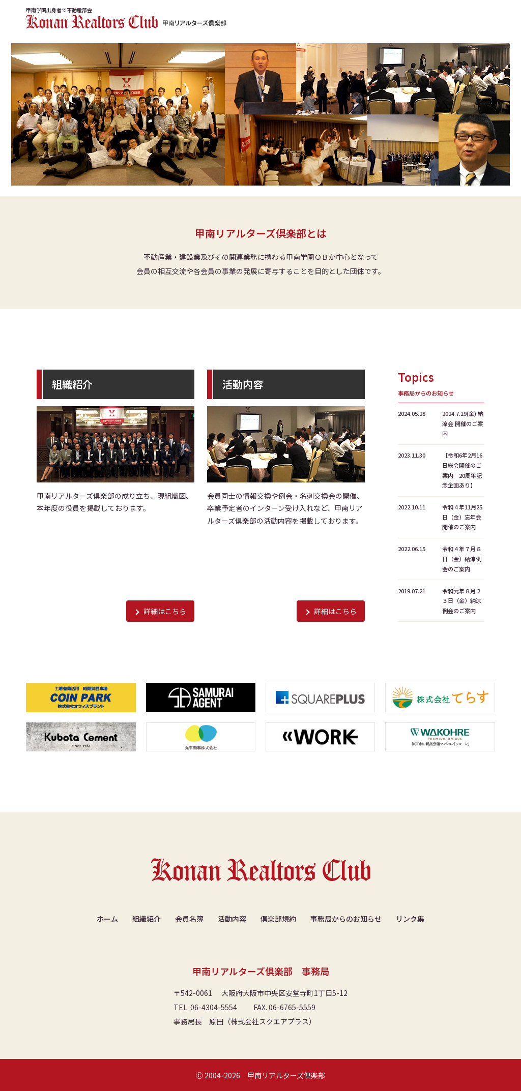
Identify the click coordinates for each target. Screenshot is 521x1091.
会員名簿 (189, 919)
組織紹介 (146, 919)
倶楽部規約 (278, 919)
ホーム (107, 919)
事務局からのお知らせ (346, 919)
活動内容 (232, 919)
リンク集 (410, 919)
